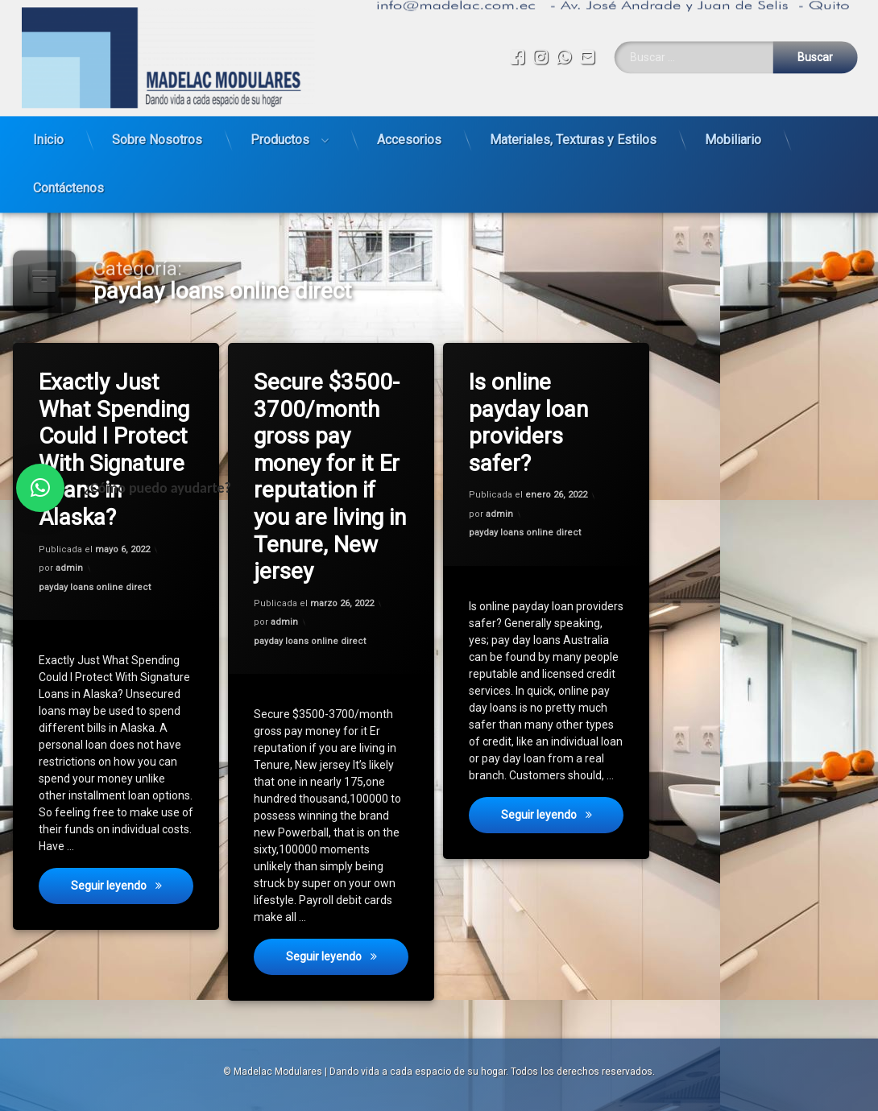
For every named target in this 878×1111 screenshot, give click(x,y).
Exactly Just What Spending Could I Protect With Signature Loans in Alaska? (115, 449)
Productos (280, 130)
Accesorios (409, 130)
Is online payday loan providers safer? (529, 424)
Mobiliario (733, 130)
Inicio (48, 130)
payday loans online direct (95, 587)
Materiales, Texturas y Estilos (573, 130)
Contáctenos (68, 179)
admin (69, 569)
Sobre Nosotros (157, 130)
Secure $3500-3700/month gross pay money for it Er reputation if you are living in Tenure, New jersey (331, 475)
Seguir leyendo (133, 892)
